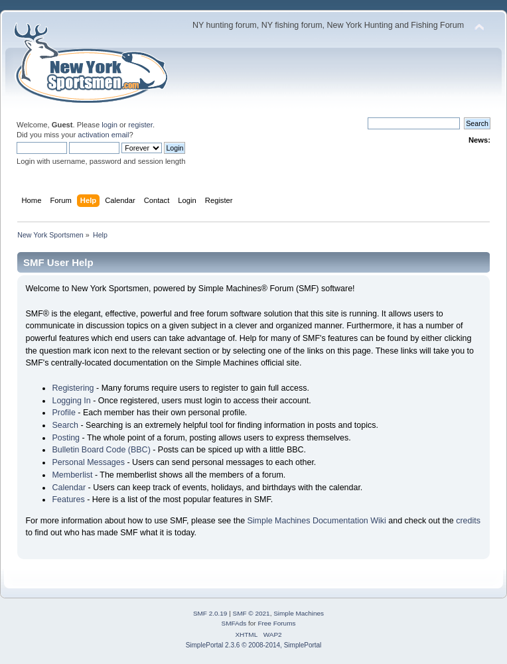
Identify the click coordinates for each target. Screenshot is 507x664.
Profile (63, 412)
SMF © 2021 (251, 613)
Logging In (71, 400)
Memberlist (72, 475)
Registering (73, 388)
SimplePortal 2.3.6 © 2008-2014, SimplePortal (254, 645)
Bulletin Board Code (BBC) (101, 449)
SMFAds (234, 623)
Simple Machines (298, 613)
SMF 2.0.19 (210, 613)
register (140, 125)
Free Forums (276, 623)
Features (68, 499)
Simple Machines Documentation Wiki (317, 520)
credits (468, 520)
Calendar (69, 487)
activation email (103, 135)
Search (65, 425)
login (109, 125)
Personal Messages (88, 462)
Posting (66, 437)
